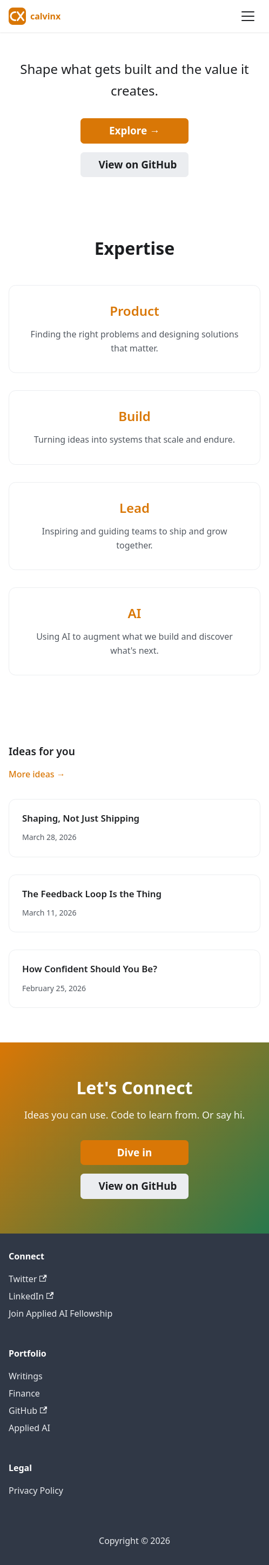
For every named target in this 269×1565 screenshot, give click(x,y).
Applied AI (29, 1428)
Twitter (28, 1279)
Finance (24, 1393)
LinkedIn (31, 1296)
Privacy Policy (36, 1490)
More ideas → (37, 774)
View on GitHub (137, 165)
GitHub (28, 1411)
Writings (26, 1376)
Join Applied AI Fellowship (60, 1313)
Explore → (134, 131)
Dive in (134, 1153)
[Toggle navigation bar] (248, 16)
